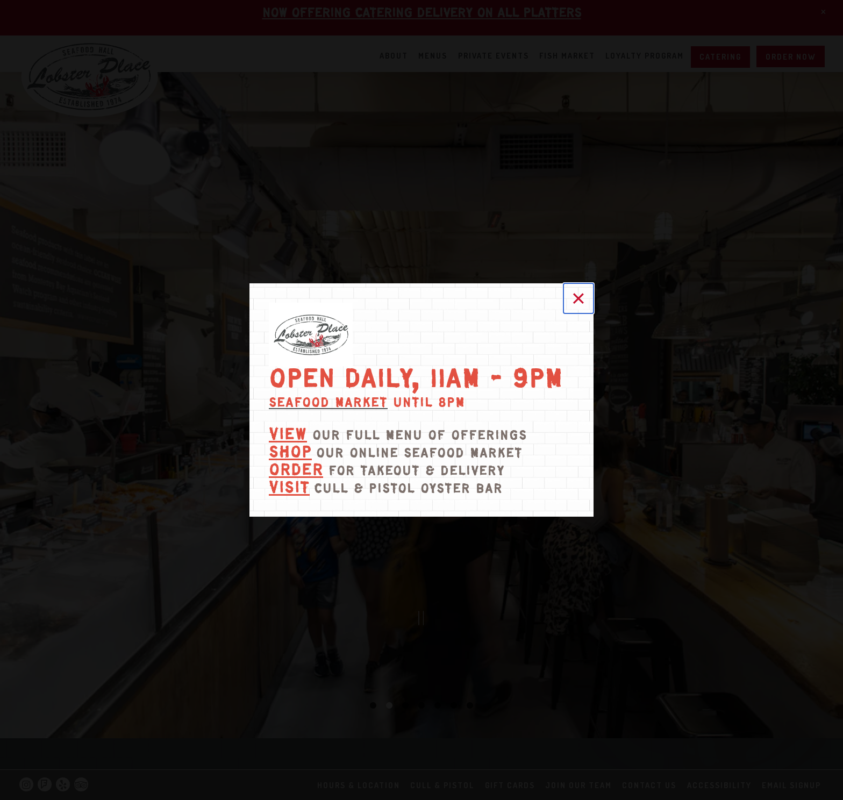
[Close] (578, 298)
